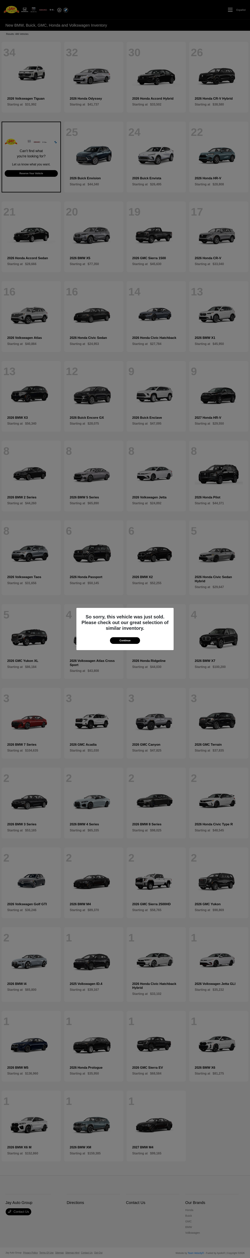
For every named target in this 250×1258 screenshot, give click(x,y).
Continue (125, 640)
